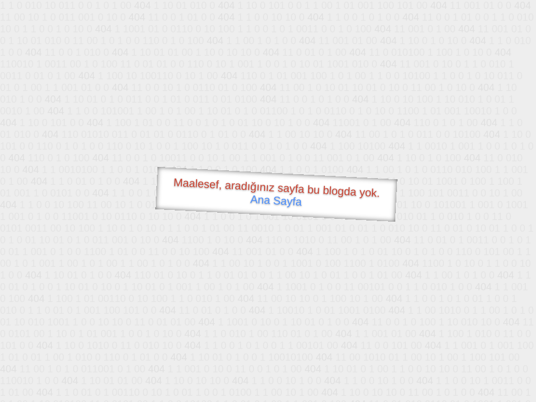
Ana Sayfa (276, 200)
